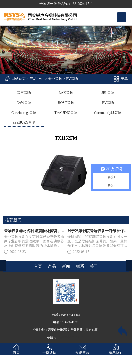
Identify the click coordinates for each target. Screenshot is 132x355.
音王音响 (24, 93)
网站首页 (19, 79)
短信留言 (82, 348)
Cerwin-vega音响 (24, 113)
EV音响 (108, 103)
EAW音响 (24, 103)
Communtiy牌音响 (108, 113)
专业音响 (55, 79)
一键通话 (49, 348)
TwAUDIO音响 (65, 113)
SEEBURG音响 (24, 122)
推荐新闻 (13, 220)
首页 (16, 348)
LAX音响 (66, 93)
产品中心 (36, 79)
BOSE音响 (66, 103)
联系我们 (116, 348)
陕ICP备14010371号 (72, 337)
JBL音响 (108, 93)
